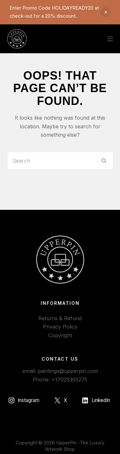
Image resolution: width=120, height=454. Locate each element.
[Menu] (110, 39)
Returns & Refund (60, 318)
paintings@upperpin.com (68, 371)
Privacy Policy (60, 326)
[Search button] (104, 160)
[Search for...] (51, 160)
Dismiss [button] (105, 12)
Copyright (60, 335)
